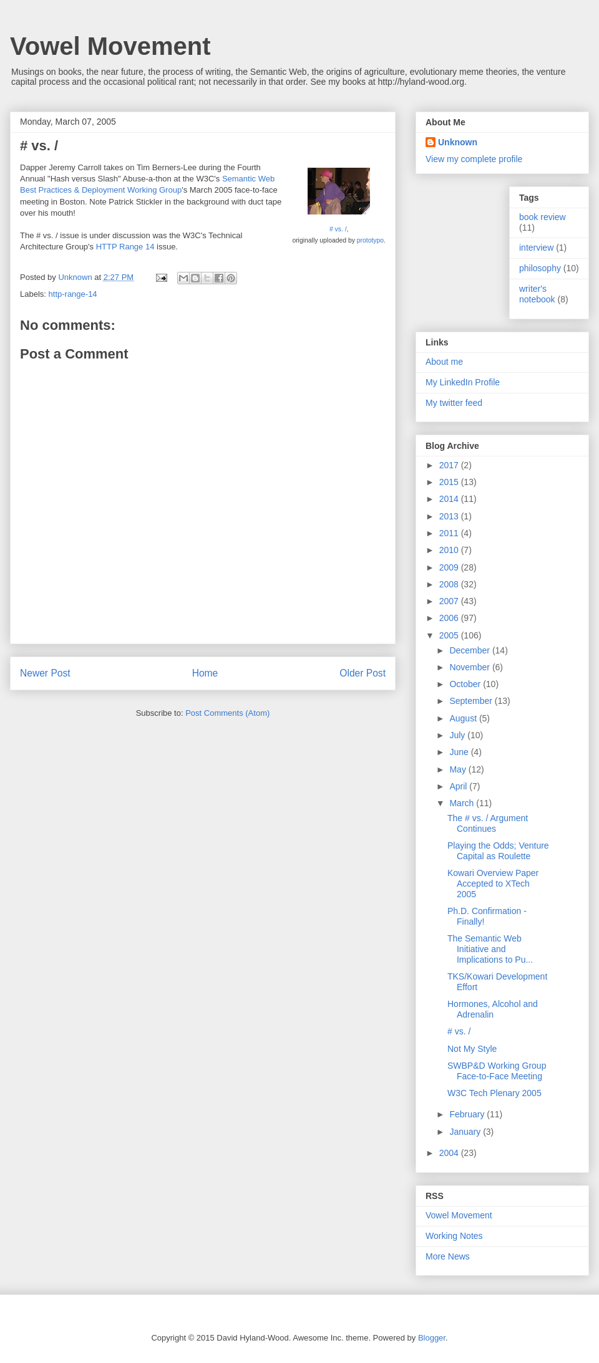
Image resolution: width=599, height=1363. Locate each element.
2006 (450, 618)
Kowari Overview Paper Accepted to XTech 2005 (492, 883)
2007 (450, 601)
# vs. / (338, 229)
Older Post (362, 673)
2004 (450, 1153)
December (470, 650)
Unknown (457, 142)
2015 (450, 482)
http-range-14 (73, 294)
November (470, 667)
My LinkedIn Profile (463, 382)
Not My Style (472, 1049)
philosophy (540, 268)
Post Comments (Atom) (227, 713)
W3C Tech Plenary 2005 (494, 1093)
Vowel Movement (110, 46)
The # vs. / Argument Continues (487, 823)
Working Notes (454, 1236)
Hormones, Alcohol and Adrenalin (492, 1009)
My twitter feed (454, 403)
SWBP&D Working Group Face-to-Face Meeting (496, 1071)
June (459, 752)
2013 (450, 516)
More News (448, 1256)
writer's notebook (537, 294)
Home (205, 673)
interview (536, 248)
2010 (450, 550)
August (464, 718)
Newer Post (45, 673)
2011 (450, 533)
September (471, 701)
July (458, 735)
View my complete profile (474, 159)
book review (542, 217)
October (466, 684)
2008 (450, 584)
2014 (450, 499)
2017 (450, 465)
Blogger (432, 1337)
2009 (450, 567)
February (468, 1114)
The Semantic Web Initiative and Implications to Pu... (490, 949)
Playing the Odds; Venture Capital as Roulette (498, 850)
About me (444, 362)
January (466, 1132)
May (458, 769)
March (462, 803)
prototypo (370, 240)
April (459, 786)
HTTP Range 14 (125, 246)
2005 (450, 635)
